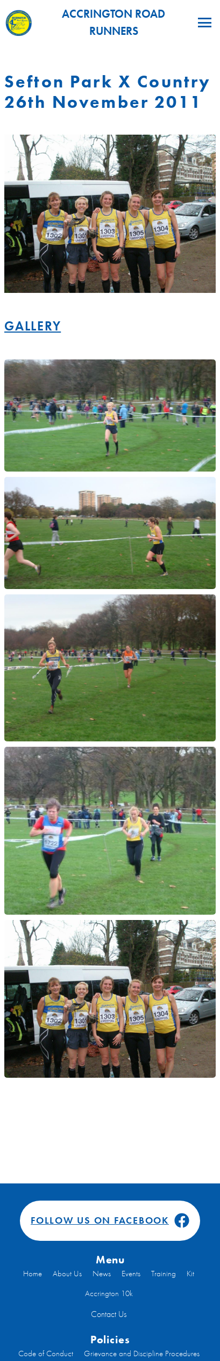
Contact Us (108, 1314)
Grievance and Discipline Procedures (142, 1353)
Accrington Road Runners (85, 22)
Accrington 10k (109, 1293)
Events (131, 1273)
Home (32, 1273)
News (102, 1273)
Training (163, 1273)
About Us (67, 1273)
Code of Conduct (45, 1353)
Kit (190, 1273)
